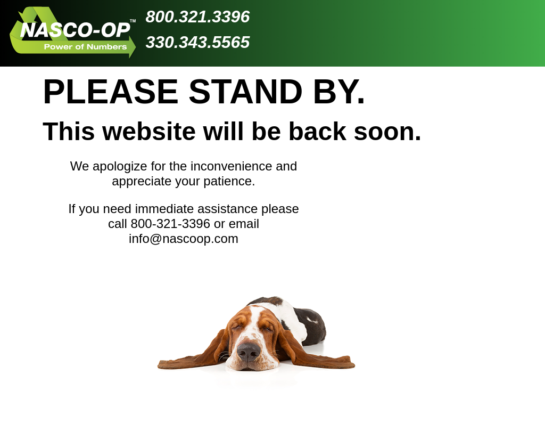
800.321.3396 (197, 16)
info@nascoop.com (183, 238)
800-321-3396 (170, 223)
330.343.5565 (197, 42)
